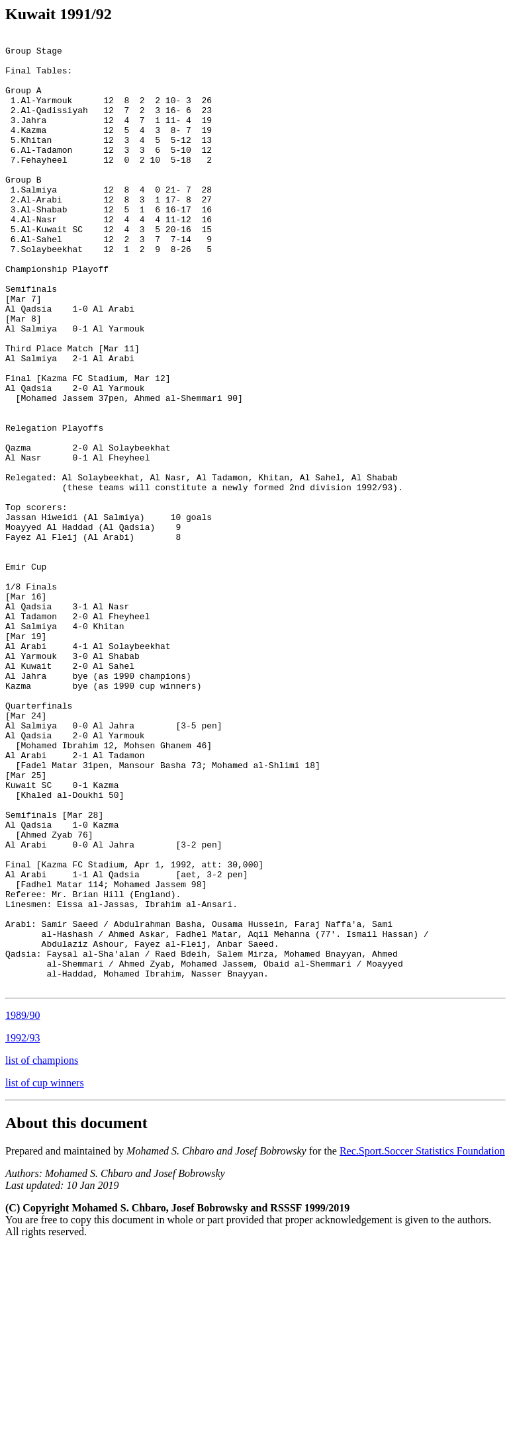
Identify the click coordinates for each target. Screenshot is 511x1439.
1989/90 (22, 1205)
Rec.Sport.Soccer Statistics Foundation (422, 1341)
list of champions (41, 1250)
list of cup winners (44, 1273)
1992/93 (22, 1228)
